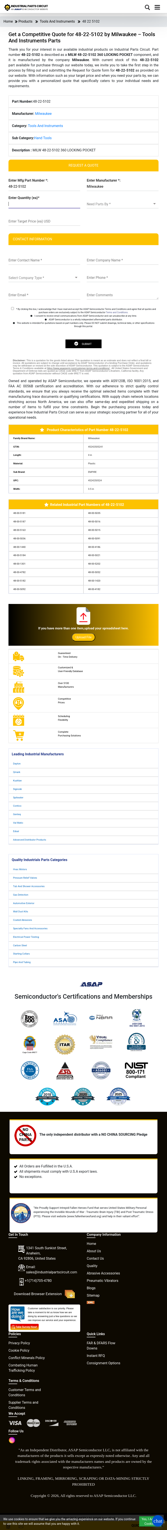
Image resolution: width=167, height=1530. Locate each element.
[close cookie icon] (164, 1521)
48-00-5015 (94, 530)
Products (25, 21)
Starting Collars (21, 953)
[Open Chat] (158, 1521)
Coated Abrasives (22, 920)
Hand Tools (43, 138)
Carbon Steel (20, 945)
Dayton (17, 763)
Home (8, 21)
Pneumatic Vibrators (102, 1281)
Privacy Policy (19, 1343)
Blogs (91, 1288)
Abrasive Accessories (103, 1273)
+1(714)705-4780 (38, 1281)
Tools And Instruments (57, 21)
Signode (17, 789)
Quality (92, 1266)
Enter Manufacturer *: (103, 180)
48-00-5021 (94, 555)
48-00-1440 (19, 547)
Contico (17, 805)
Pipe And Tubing (22, 962)
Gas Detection (20, 894)
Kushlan (17, 780)
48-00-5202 (94, 563)
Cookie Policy (18, 1350)
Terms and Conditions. (117, 312)
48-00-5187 (19, 521)
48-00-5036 (19, 538)
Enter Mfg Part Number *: (28, 180)
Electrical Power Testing (26, 937)
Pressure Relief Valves (25, 877)
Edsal (16, 831)
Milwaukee (43, 114)
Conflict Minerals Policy (26, 1358)
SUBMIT (83, 344)
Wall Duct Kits (20, 911)
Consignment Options (103, 1363)
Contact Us (95, 1258)
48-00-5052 (94, 572)
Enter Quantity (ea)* (23, 198)
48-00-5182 (19, 580)
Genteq (17, 814)
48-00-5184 (19, 555)
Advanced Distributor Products (29, 839)
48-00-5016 (94, 521)
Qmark (16, 772)
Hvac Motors (20, 869)
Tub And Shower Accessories (29, 886)
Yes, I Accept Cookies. (150, 1521)
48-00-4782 (19, 572)
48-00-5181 (19, 513)
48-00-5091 (94, 538)
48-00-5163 (19, 530)
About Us (94, 1251)
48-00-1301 (19, 563)
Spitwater (18, 797)
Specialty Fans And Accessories (30, 928)
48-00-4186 (94, 547)
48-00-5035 (94, 513)
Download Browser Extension (44, 1294)
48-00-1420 (94, 580)
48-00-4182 (94, 589)
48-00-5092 (19, 589)
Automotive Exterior (23, 903)
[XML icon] (91, 1303)
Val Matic (18, 822)
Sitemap (93, 1295)
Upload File (83, 637)
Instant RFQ (96, 1356)
